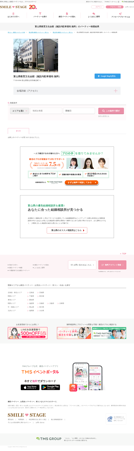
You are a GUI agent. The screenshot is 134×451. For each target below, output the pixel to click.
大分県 (41, 310)
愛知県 (31, 300)
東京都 (41, 296)
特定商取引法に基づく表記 (37, 419)
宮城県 (41, 292)
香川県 (41, 307)
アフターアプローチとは (120, 15)
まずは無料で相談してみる (80, 182)
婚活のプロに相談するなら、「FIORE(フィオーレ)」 (102, 1)
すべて (18, 131)
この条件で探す (113, 111)
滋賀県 (31, 303)
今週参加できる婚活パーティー (19, 270)
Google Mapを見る (108, 76)
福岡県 (31, 310)
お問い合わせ (129, 7)
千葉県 (31, 296)
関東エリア (12, 296)
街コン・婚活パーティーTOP (16, 32)
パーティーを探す (40, 15)
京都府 (41, 303)
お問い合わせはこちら (82, 265)
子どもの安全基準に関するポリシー (19, 422)
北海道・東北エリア (15, 292)
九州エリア (12, 310)
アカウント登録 (115, 7)
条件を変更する (103, 116)
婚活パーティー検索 (15, 267)
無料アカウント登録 (113, 265)
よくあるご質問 (94, 15)
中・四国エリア (13, 307)
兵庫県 (61, 303)
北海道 (31, 292)
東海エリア (12, 300)
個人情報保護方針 (57, 419)
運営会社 (11, 419)
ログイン (99, 7)
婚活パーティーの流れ (67, 15)
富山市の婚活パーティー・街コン (63, 32)
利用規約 (21, 419)
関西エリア (12, 303)
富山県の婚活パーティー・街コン (39, 32)
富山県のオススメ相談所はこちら (66, 230)
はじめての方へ (13, 15)
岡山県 (31, 307)
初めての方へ (13, 265)
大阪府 (51, 303)
